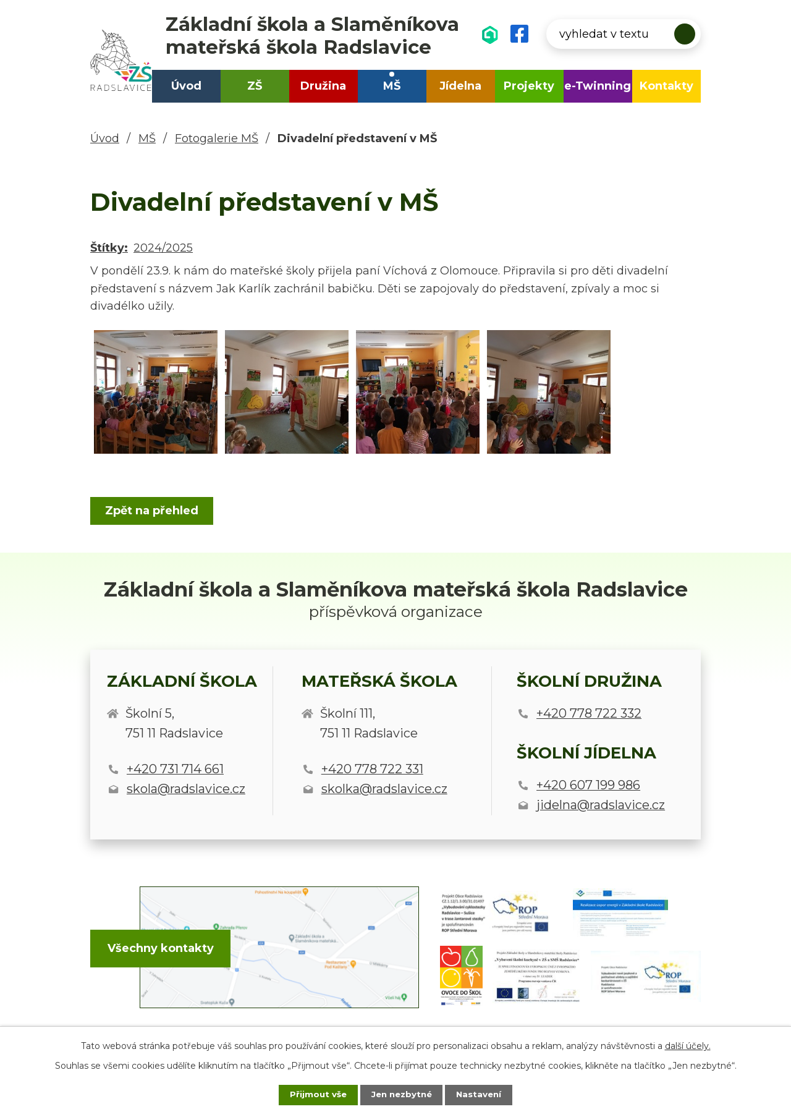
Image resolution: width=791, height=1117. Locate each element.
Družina (323, 86)
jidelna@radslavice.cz (600, 804)
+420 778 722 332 (588, 713)
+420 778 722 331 (372, 769)
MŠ (391, 86)
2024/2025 (163, 248)
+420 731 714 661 (175, 769)
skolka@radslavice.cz (384, 788)
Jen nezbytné (401, 1094)
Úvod (186, 86)
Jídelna (460, 86)
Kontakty (666, 86)
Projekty (529, 86)
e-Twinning (597, 86)
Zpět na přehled (153, 510)
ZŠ (254, 86)
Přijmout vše (311, 1094)
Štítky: (109, 248)
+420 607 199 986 (588, 785)
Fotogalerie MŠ (216, 138)
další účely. (688, 1044)
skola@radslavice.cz (186, 788)
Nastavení (485, 1094)
